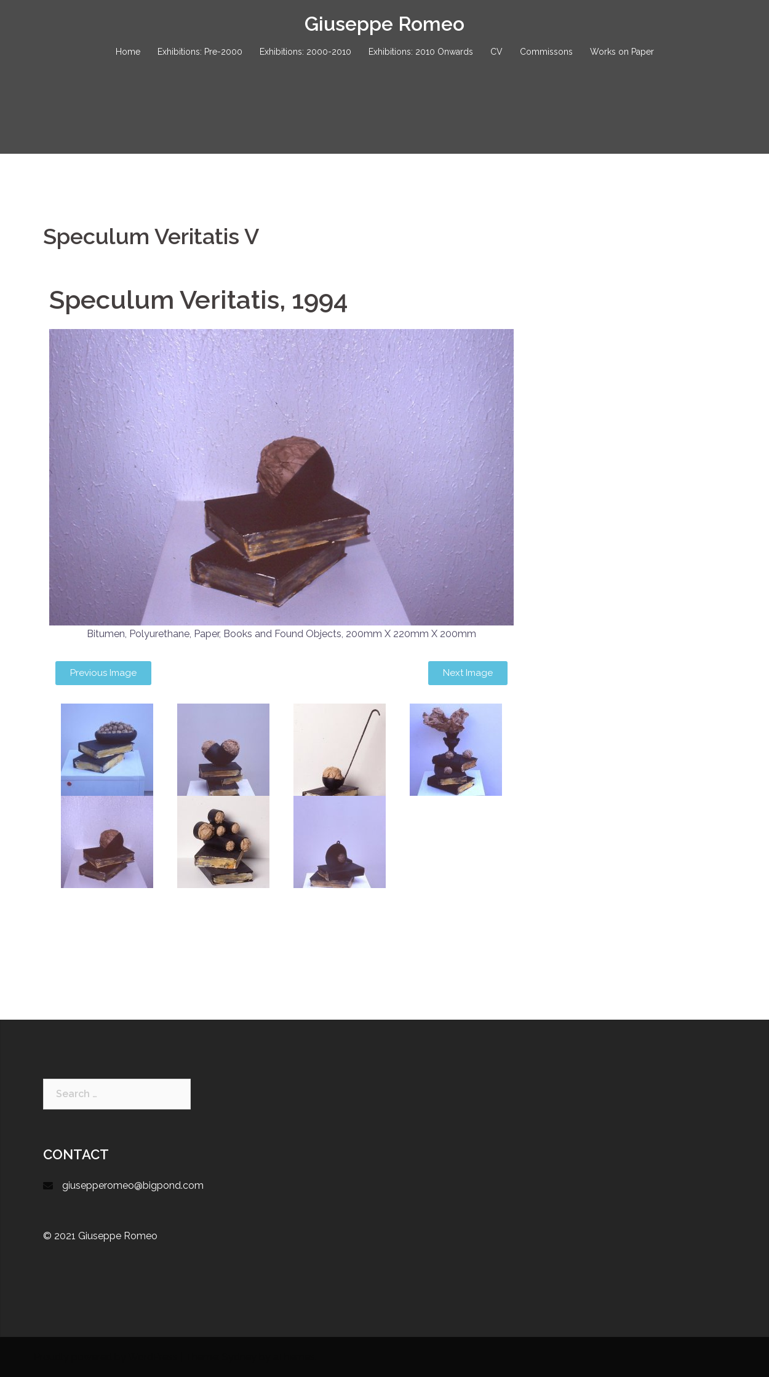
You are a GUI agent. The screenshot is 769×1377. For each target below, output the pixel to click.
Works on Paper (622, 52)
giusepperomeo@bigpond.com (133, 1185)
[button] (103, 673)
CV (496, 52)
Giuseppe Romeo (384, 23)
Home (128, 52)
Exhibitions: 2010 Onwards (421, 52)
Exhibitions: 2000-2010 (305, 52)
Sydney (239, 1357)
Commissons (546, 52)
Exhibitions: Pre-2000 (199, 52)
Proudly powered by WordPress (106, 1357)
